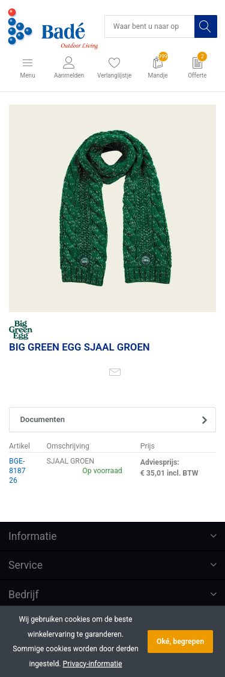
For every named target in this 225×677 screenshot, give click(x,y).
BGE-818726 (17, 471)
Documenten (42, 419)
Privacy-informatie (92, 664)
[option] (112, 208)
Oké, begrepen (180, 641)
